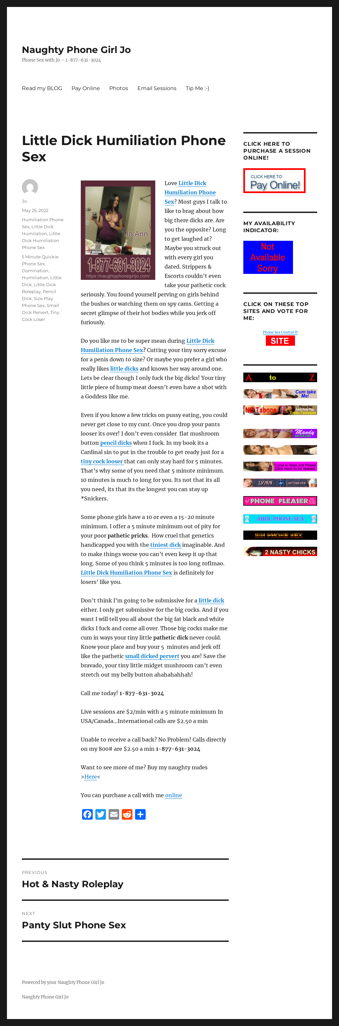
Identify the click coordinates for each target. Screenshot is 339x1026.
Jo (24, 201)
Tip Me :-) (197, 88)
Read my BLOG (42, 88)
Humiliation (35, 277)
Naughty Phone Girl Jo (76, 49)
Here (90, 776)
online (173, 795)
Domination (35, 270)
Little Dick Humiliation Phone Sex (41, 240)
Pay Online (86, 88)
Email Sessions (156, 88)
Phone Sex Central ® (280, 332)
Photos (118, 88)
